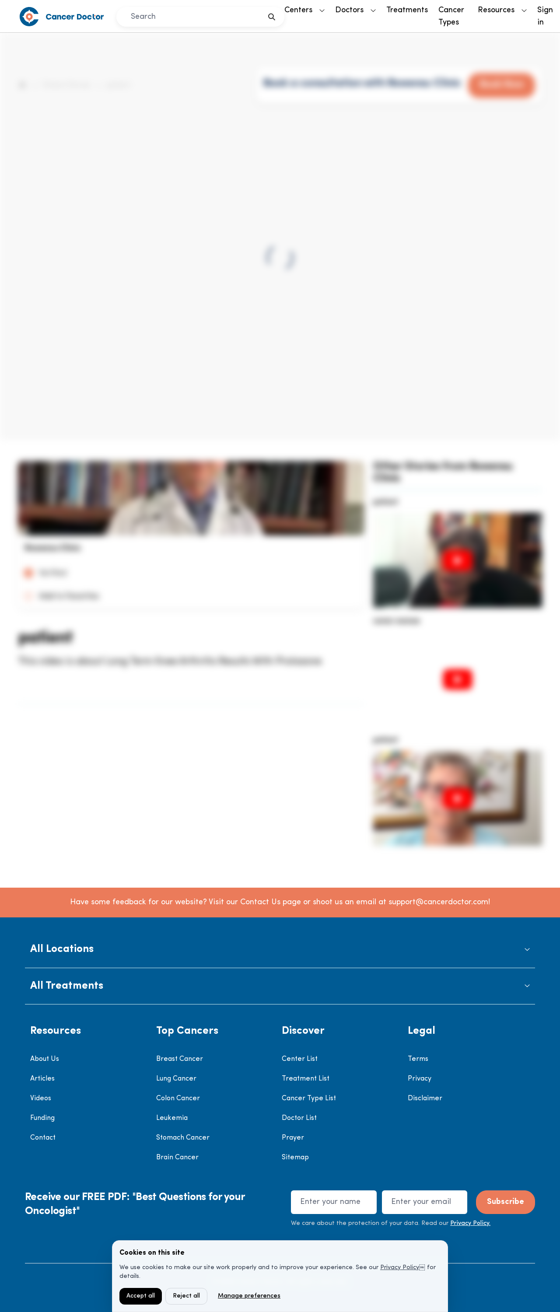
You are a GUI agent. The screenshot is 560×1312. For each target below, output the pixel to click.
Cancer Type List (309, 1098)
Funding (42, 1118)
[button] (280, 949)
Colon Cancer (178, 1098)
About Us (44, 1059)
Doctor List (299, 1118)
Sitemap (295, 1157)
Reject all (186, 1296)
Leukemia (172, 1118)
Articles (42, 1078)
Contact (43, 1137)
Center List (300, 1059)
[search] (271, 16)
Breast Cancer (179, 1059)
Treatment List (305, 1078)
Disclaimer (425, 1098)
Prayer (293, 1137)
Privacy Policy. (470, 1223)
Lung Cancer (176, 1078)
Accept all (140, 1296)
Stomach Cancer (183, 1137)
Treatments (407, 10)
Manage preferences (249, 1296)
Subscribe (505, 1202)
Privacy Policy (399, 1267)
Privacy (419, 1078)
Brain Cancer (177, 1157)
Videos (40, 1098)
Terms (418, 1059)
